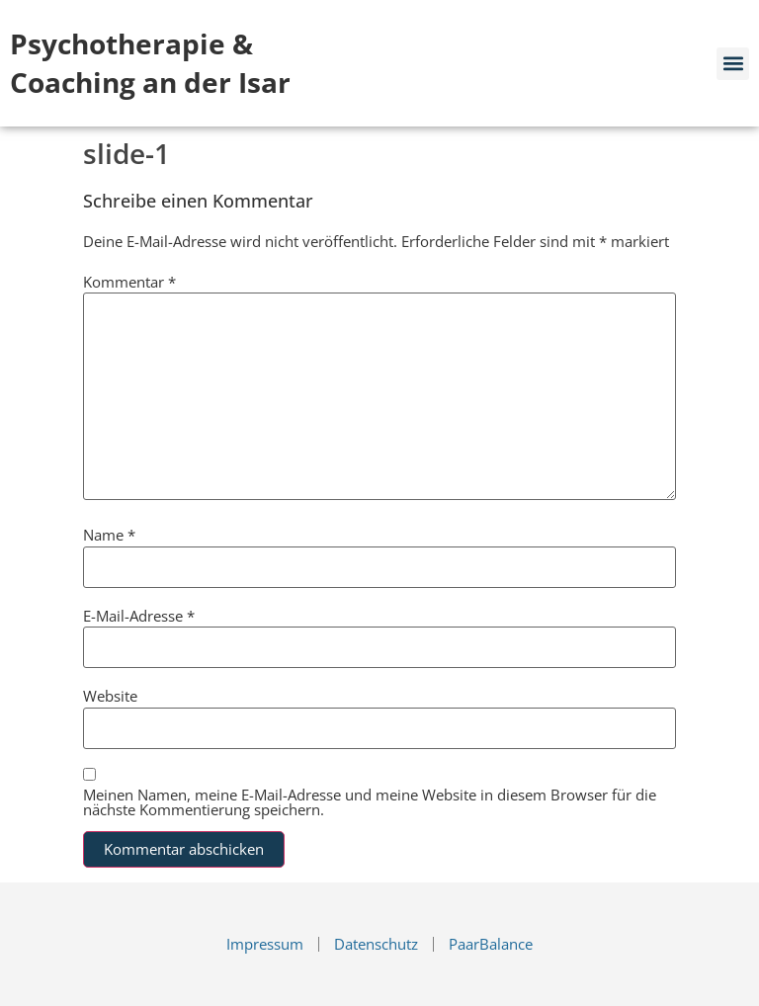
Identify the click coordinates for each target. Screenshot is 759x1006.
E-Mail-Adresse (139, 616)
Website (110, 696)
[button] (733, 63)
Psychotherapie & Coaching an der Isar (150, 63)
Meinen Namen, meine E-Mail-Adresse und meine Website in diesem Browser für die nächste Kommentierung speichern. (369, 802)
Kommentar (129, 282)
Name (109, 535)
